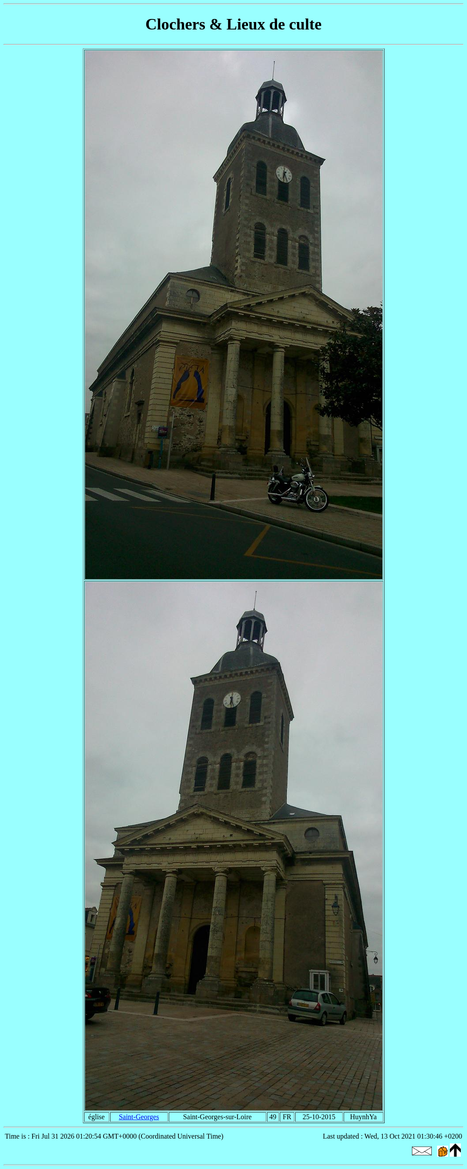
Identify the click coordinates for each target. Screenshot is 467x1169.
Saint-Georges (139, 1117)
